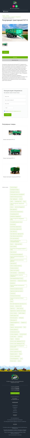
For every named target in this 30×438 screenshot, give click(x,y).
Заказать (6, 52)
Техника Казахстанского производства (17, 194)
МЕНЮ (6, 11)
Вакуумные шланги (13, 353)
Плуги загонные (13, 252)
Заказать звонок (15, 393)
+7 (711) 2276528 (15, 390)
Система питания (23, 334)
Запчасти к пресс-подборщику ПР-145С (17, 343)
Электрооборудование (14, 358)
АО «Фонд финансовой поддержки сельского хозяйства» (15, 421)
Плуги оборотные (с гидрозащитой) (16, 233)
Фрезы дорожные (13, 209)
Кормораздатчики (18, 201)
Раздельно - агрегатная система (16, 327)
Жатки (24, 201)
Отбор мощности (13, 320)
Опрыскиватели (13, 263)
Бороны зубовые (13, 246)
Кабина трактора (20, 308)
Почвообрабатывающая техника (16, 222)
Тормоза (11, 338)
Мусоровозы (12, 283)
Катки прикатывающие (14, 238)
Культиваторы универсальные (15, 229)
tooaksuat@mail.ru (15, 396)
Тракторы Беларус (13, 187)
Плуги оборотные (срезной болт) (16, 236)
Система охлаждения (14, 334)
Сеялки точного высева (14, 270)
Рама (25, 327)
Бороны (11, 244)
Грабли (11, 201)
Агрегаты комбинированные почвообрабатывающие (15, 241)
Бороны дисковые (18, 244)
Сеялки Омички (21, 272)
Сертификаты (15, 405)
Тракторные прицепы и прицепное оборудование (16, 276)
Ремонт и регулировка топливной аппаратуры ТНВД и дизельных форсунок (15, 433)
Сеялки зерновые (13, 272)
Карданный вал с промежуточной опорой (17, 310)
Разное (11, 301)
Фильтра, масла (13, 360)
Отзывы (15, 408)
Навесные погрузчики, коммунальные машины (17, 204)
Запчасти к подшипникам (14, 356)
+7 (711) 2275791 (15, 8)
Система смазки (13, 336)
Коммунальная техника (22, 280)
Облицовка (21, 317)
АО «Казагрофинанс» (15, 418)
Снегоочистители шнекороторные (16, 211)
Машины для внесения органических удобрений (17, 261)
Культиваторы (12, 224)
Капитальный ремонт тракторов (15, 434)
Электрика (17, 338)
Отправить (7, 114)
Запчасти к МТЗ (18, 306)
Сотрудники (15, 407)
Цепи (21, 358)
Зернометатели (13, 280)
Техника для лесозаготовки (15, 295)
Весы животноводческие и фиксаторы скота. (18, 303)
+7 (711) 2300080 (15, 388)
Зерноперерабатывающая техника (16, 278)
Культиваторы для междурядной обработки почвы (18, 249)
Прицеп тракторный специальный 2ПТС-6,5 (11, 176)
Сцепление (20, 336)
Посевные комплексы (14, 268)
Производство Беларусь (14, 189)
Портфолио (15, 412)
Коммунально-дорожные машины (16, 288)
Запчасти (12, 306)
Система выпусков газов (14, 331)
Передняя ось (23, 322)
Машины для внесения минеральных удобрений (17, 257)
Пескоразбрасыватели (14, 214)
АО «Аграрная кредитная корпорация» (15, 419)
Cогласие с (13, 111)
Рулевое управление (14, 329)
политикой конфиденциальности (15, 111)
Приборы (12, 324)
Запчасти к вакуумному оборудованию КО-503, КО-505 (17, 346)
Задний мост (12, 308)
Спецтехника (12, 293)
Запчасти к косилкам (14, 349)
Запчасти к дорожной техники (15, 351)
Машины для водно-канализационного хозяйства (17, 286)
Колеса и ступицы (13, 313)
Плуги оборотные (13, 231)
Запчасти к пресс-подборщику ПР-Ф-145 (17, 341)
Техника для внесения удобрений (16, 254)
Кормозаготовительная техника (16, 196)
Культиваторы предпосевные (15, 226)
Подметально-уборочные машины (16, 291)
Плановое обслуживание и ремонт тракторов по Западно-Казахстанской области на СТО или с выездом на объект (15, 430)
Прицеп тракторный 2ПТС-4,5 (9, 139)
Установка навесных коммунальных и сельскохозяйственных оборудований (15, 428)
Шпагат (19, 360)
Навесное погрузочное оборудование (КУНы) (17, 219)
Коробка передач (22, 313)
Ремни (20, 353)
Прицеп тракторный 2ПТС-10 (9, 158)
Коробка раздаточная (14, 315)
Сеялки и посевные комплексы (15, 265)
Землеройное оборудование (15, 216)
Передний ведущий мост (14, 322)
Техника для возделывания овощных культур (17, 299)
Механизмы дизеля (13, 317)
